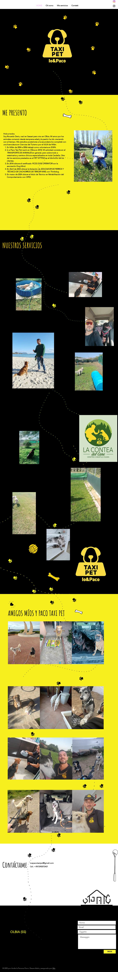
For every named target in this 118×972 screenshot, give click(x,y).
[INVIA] (110, 951)
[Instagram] (114, 1)
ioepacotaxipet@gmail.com (42, 863)
